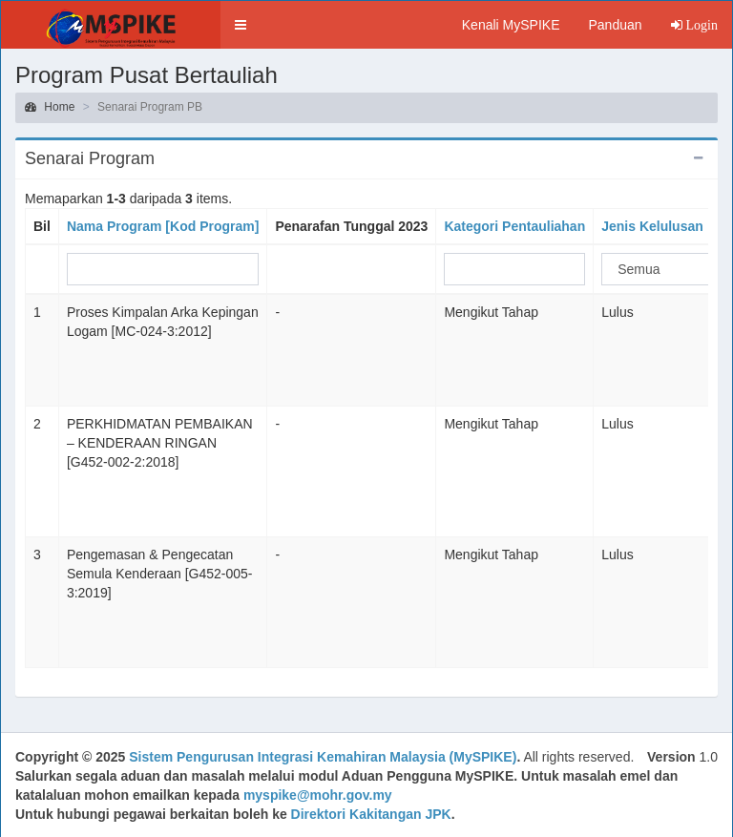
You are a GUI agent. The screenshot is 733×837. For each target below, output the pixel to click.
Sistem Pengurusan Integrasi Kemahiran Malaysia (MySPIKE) (322, 756)
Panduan (614, 24)
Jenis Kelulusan (652, 226)
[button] (240, 25)
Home (49, 107)
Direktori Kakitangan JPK (371, 814)
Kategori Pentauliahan (514, 226)
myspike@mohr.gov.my (317, 795)
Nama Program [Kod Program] (163, 226)
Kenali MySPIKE (511, 24)
